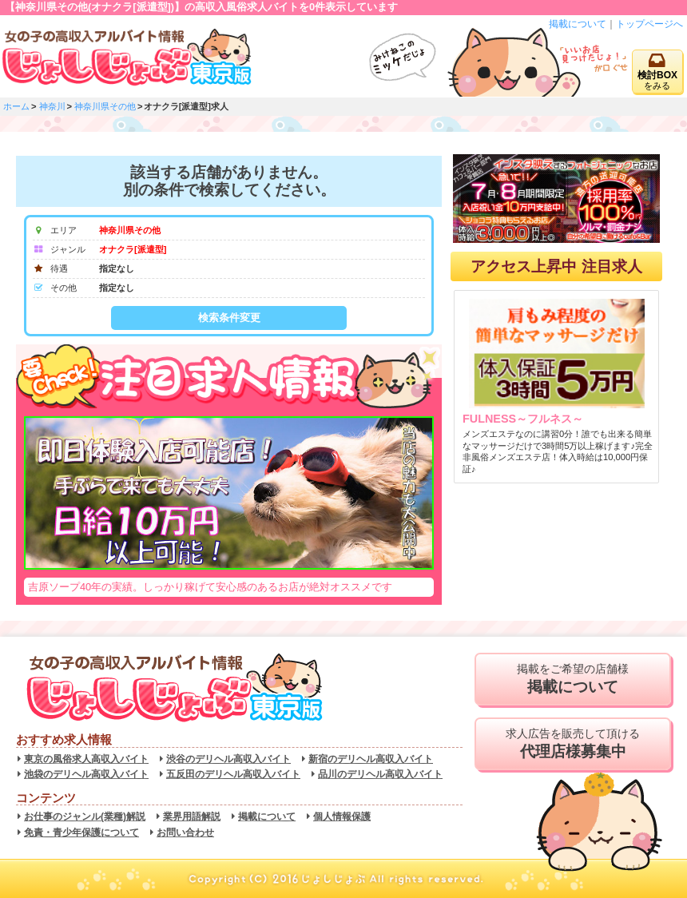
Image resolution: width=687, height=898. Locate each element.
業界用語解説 (191, 816)
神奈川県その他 (105, 106)
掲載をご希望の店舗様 (572, 679)
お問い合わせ (185, 832)
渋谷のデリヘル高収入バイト (228, 759)
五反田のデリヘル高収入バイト (233, 774)
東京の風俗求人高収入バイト (86, 759)
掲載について (577, 24)
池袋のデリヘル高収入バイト (86, 774)
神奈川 (52, 106)
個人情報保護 (342, 816)
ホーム (16, 106)
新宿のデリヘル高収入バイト (370, 759)
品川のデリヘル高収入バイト (380, 774)
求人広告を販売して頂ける (572, 744)
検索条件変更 (229, 318)
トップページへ (649, 24)
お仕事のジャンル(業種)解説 (84, 816)
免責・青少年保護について (81, 832)
